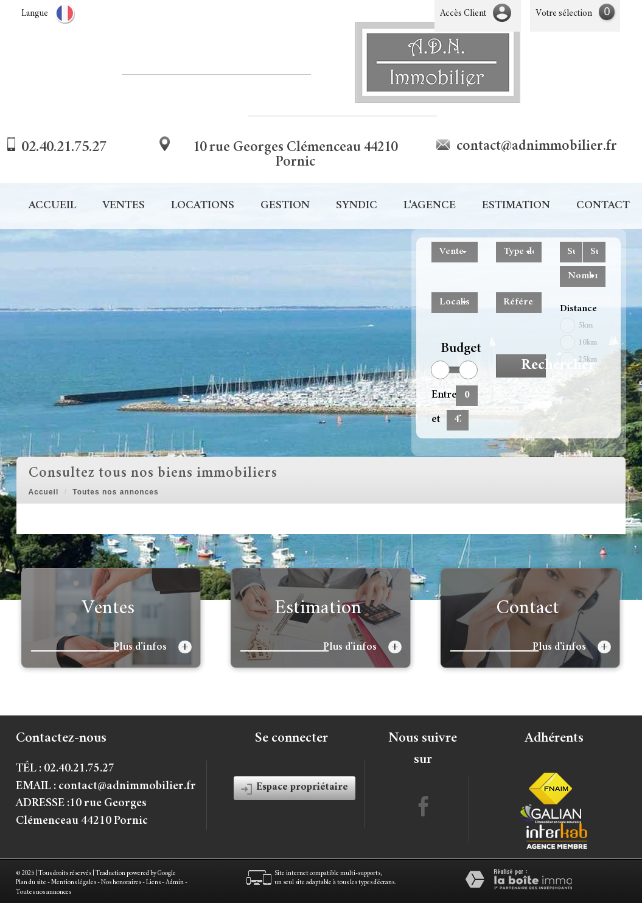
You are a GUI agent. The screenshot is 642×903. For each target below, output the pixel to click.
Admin (175, 882)
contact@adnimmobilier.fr (536, 146)
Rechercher (533, 366)
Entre (439, 395)
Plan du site (31, 882)
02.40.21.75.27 (63, 148)
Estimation (516, 206)
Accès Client (463, 13)
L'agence (429, 206)
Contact (603, 206)
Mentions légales (73, 882)
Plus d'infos (152, 647)
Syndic (356, 206)
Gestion (285, 206)
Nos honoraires (121, 882)
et (435, 419)
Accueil (52, 206)
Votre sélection (564, 13)
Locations (202, 206)
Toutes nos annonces (43, 892)
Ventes (123, 206)
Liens (153, 882)
